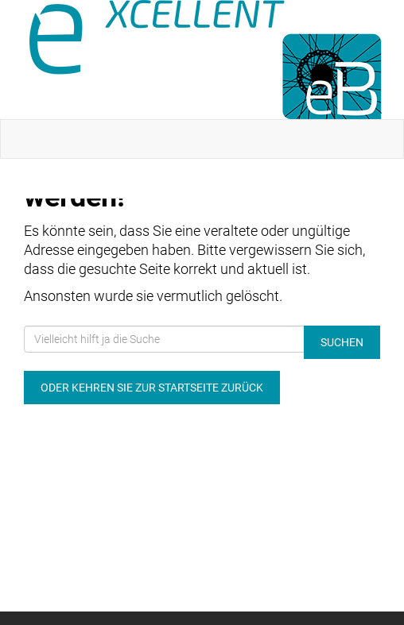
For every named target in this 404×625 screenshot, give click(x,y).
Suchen (341, 342)
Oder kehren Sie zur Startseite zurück (152, 387)
